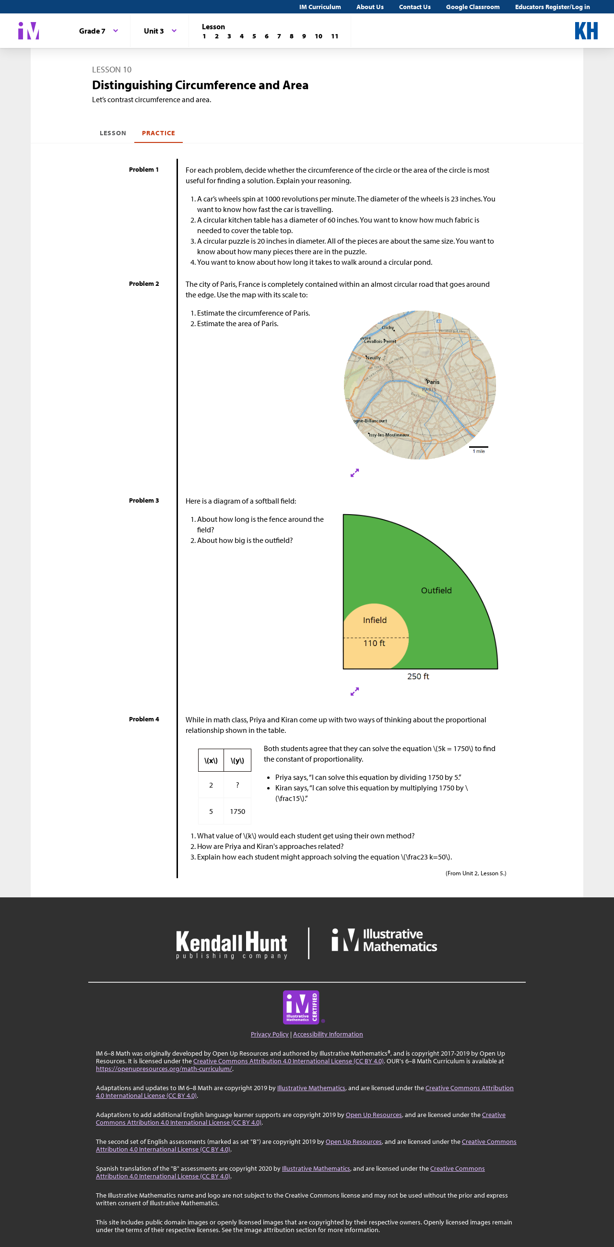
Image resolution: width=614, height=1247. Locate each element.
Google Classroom (473, 6)
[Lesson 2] (217, 36)
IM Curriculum (320, 6)
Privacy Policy (270, 1034)
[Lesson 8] (291, 36)
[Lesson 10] (318, 36)
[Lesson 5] (254, 36)
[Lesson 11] (335, 36)
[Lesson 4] (242, 36)
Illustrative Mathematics (311, 1087)
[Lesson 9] (304, 36)
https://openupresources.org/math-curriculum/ (164, 1068)
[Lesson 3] (229, 36)
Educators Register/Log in (552, 6)
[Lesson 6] (266, 36)
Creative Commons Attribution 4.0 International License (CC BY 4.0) (288, 1061)
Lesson (113, 133)
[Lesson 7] (279, 36)
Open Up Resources (374, 1114)
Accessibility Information (328, 1034)
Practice (158, 133)
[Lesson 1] (204, 36)
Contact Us (415, 6)
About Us (370, 6)
